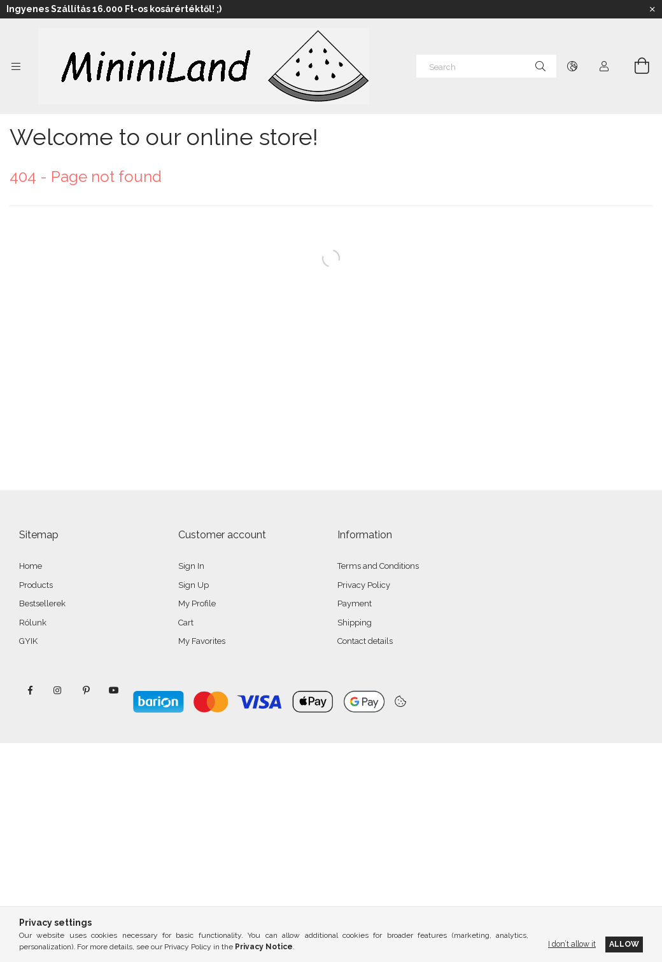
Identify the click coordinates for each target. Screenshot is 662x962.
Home (30, 566)
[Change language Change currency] (572, 66)
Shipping (354, 622)
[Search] (486, 66)
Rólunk (32, 622)
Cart (186, 622)
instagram (58, 690)
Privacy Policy (363, 585)
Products (36, 585)
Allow (624, 944)
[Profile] (604, 66)
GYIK (28, 641)
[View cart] (634, 66)
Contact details (365, 641)
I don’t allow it (572, 944)
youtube (114, 690)
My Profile (197, 603)
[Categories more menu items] (16, 66)
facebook (30, 690)
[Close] (652, 9)
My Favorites (201, 641)
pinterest (86, 690)
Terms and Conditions (378, 566)
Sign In (191, 566)
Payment (354, 603)
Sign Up (193, 585)
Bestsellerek (42, 603)
